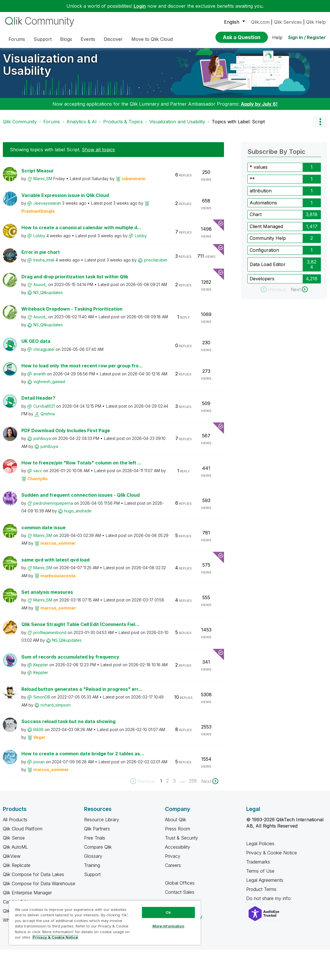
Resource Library (101, 824)
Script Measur (37, 175)
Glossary (93, 860)
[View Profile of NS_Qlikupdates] (48, 296)
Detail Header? (38, 402)
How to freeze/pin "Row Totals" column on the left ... (81, 467)
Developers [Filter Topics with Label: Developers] (262, 283)
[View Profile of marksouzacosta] (58, 579)
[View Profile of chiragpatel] (43, 353)
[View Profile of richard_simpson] (55, 709)
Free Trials (94, 842)
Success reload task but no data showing (68, 725)
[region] (105, 922)
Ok (168, 912)
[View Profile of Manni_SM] (42, 182)
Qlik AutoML (15, 851)
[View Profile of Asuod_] (40, 288)
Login (140, 6)
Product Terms (261, 893)
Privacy (172, 860)
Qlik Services (288, 22)
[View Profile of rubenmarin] (134, 182)
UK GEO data (35, 345)
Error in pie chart (40, 256)
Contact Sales (179, 896)
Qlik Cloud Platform (22, 833)
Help (277, 37)
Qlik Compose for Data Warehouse (39, 888)
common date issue (43, 532)
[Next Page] (209, 785)
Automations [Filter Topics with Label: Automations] (263, 207)
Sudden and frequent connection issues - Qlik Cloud (80, 499)
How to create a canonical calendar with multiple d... (81, 232)
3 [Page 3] (174, 785)
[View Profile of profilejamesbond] (49, 636)
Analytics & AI (81, 126)
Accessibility (177, 851)
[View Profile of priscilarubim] (155, 264)
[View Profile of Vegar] (39, 741)
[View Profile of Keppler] (40, 669)
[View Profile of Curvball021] (44, 410)
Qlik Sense (14, 842)
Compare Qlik (98, 851)
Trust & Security (181, 842)
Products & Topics (123, 126)
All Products (15, 824)
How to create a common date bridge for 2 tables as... (82, 758)
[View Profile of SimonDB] (41, 701)
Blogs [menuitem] (66, 39)
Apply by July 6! (259, 108)
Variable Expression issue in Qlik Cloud (65, 199)
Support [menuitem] (43, 39)
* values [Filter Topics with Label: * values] (259, 171)
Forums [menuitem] (17, 39)
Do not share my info (269, 902)
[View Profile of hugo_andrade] (77, 515)
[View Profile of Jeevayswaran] (47, 207)
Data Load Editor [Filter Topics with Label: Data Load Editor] (268, 268)
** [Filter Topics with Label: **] (252, 183)
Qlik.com (260, 22)
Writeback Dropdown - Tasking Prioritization (72, 313)
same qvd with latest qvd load (55, 564)
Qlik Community (20, 126)
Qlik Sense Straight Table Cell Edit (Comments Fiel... (80, 628)
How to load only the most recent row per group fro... (82, 370)
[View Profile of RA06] (38, 733)
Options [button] (320, 126)
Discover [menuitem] (113, 39)
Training (92, 869)
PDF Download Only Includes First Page (65, 435)
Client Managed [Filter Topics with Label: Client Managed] (266, 231)
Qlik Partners (97, 833)
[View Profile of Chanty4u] (37, 482)
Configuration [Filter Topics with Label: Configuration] (264, 254)
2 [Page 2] (167, 785)
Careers (173, 869)
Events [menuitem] (88, 39)
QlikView (12, 860)
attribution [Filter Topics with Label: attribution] (261, 195)
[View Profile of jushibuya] (42, 442)
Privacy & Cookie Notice (271, 857)
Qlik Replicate (16, 869)
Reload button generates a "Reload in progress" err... (81, 693)
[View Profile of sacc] (37, 474)
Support (92, 878)
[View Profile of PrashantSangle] (38, 215)
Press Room (177, 833)
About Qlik (175, 824)
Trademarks (258, 866)
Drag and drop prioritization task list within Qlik (74, 281)
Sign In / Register (307, 37)
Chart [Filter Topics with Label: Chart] (256, 219)
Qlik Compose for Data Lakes (33, 878)
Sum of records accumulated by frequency (70, 661)
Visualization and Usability (50, 69)
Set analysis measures (47, 596)
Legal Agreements (264, 884)
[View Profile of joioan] (39, 766)
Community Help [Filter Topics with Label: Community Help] (268, 242)
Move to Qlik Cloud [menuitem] (152, 39)
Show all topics (98, 154)
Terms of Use (260, 875)
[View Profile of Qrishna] (47, 418)
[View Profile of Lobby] (39, 240)
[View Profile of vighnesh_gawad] (49, 385)
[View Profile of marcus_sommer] (58, 547)
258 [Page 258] (193, 785)
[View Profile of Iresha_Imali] (43, 264)
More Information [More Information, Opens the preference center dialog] (168, 926)
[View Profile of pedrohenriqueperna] (53, 507)
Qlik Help (316, 22)
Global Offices (180, 887)
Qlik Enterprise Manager (27, 897)
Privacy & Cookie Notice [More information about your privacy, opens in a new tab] (55, 937)
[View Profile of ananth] (39, 378)
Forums (51, 126)
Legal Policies (260, 848)
